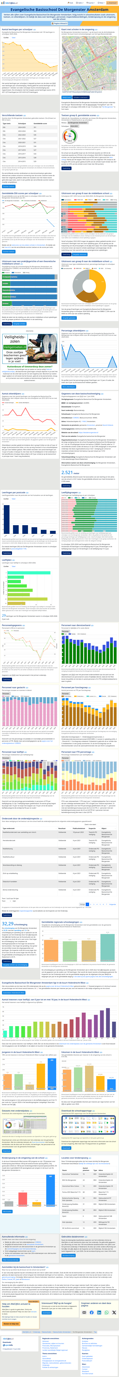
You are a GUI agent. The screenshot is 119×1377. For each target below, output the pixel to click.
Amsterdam (91, 425)
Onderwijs (45, 1365)
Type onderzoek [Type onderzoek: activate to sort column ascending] (9, 828)
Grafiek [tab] (6, 38)
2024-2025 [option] (74, 126)
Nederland (54, 1348)
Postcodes (46, 1346)
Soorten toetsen (8, 186)
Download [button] (111, 3)
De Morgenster (107, 107)
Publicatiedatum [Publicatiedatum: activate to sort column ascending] (79, 828)
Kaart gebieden (87, 1356)
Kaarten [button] (90, 3)
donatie (34, 1312)
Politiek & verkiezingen (50, 1367)
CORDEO (76, 418)
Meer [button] (100, 3)
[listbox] (78, 122)
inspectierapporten (26, 911)
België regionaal (62, 1350)
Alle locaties (7, 1211)
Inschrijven (46, 1313)
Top (95, 1332)
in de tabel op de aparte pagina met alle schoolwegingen (93, 977)
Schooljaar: (65, 126)
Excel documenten (38, 1142)
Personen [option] (65, 631)
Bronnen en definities (89, 1343)
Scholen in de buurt (80, 97)
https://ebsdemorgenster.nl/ (88, 432)
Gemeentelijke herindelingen (92, 1346)
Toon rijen (9, 901)
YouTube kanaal (87, 1374)
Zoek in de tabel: (101, 824)
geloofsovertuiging (8, 1277)
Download (6, 1151)
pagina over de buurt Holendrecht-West (60, 986)
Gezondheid (46, 1359)
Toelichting (66, 168)
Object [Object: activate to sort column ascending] (104, 828)
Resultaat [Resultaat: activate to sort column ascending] (61, 828)
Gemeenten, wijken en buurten (53, 1343)
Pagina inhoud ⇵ (60, 23)
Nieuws (84, 1348)
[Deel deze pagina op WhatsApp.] (106, 1312)
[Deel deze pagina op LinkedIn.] (99, 1312)
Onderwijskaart (87, 1359)
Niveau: (64, 123)
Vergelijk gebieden (69, 318)
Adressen (45, 1341)
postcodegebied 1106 (18, 549)
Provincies (45, 1348)
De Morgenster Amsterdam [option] (77, 123)
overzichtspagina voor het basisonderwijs (21, 1249)
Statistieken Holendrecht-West (13, 993)
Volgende (112, 904)
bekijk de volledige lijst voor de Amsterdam (94, 1164)
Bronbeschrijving (68, 1255)
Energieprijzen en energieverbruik (54, 1361)
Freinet (9, 1279)
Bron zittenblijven (69, 387)
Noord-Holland (108, 425)
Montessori (26, 1279)
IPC (14, 1279)
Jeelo (18, 1279)
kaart (33, 1251)
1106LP (83, 421)
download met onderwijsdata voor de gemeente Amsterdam (80, 1044)
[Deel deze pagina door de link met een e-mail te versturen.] (84, 1312)
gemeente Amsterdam (16, 1255)
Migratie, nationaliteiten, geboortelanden (56, 1363)
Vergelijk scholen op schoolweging (15, 965)
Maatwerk (85, 1371)
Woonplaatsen (55, 1346)
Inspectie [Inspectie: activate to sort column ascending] (92, 828)
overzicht (8, 247)
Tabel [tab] (13, 38)
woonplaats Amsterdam (35, 1244)
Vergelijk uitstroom (79, 254)
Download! (66, 1148)
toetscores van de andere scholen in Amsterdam (28, 245)
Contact (84, 1369)
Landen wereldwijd (49, 1350)
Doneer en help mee (11, 1324)
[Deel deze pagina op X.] (114, 1312)
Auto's (44, 1356)
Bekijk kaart (67, 97)
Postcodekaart (87, 1361)
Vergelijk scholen (19, 324)
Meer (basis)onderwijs (11, 1260)
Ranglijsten (86, 1350)
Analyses (85, 1341)
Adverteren (86, 1367)
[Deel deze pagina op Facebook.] (91, 1312)
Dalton (4, 1279)
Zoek (70, 3)
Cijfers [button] (79, 3)
